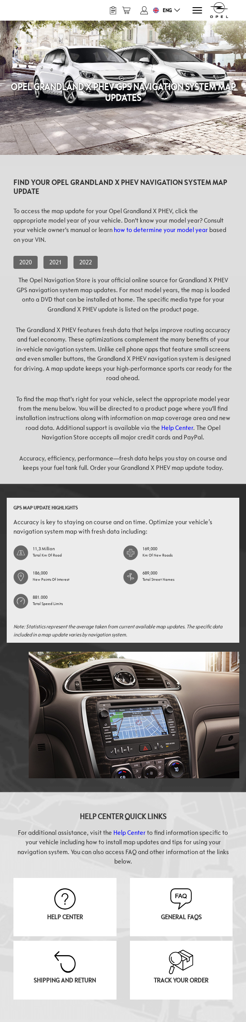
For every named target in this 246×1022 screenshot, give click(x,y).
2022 (85, 262)
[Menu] (196, 10)
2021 (55, 262)
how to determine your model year (161, 230)
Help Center (177, 428)
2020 (25, 262)
